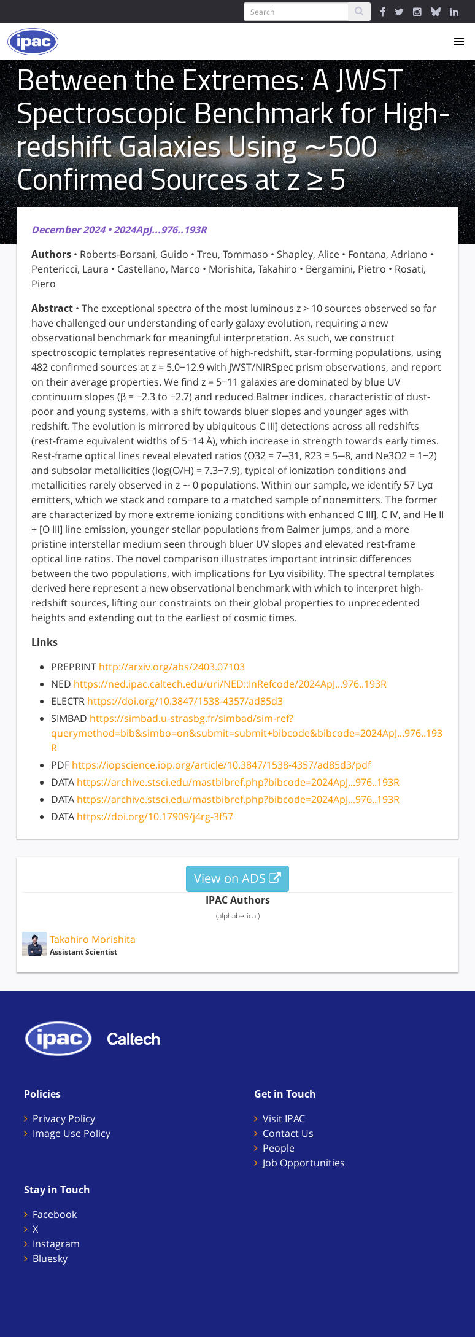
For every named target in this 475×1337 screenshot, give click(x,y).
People (279, 1148)
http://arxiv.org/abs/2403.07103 (172, 666)
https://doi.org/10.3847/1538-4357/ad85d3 (185, 701)
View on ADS (237, 878)
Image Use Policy (71, 1133)
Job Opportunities (304, 1162)
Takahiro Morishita (93, 939)
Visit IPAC (284, 1118)
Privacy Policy (64, 1118)
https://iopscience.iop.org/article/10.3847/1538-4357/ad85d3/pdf (221, 765)
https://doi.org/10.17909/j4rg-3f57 (155, 816)
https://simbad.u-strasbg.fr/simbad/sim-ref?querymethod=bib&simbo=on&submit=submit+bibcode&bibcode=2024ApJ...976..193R (246, 732)
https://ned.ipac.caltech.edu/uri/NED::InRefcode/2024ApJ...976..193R (230, 684)
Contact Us (288, 1133)
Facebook (55, 1214)
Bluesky (50, 1258)
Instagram (56, 1243)
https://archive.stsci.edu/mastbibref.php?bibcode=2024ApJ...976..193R (238, 782)
